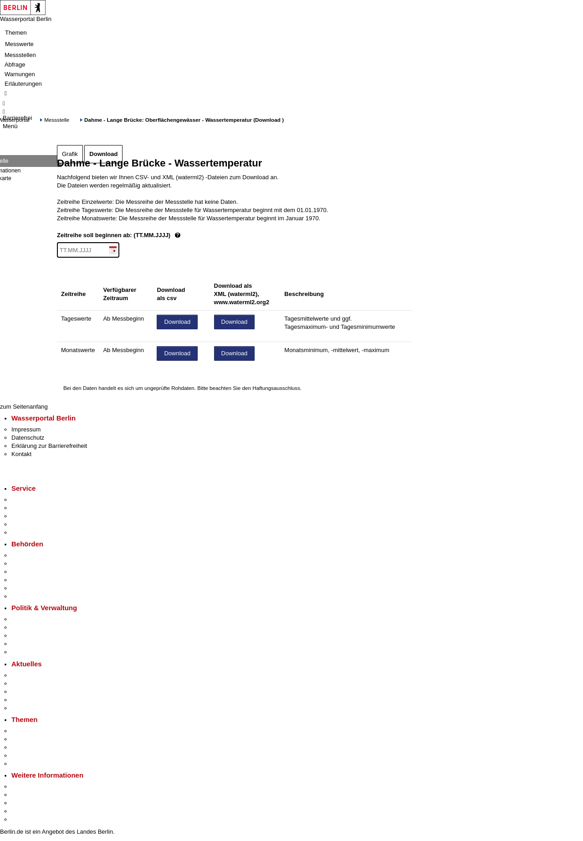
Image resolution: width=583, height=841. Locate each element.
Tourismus (24, 794)
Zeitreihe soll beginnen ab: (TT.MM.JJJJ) (149, 235)
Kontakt (21, 454)
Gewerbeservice (32, 532)
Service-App (27, 499)
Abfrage (15, 64)
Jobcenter (24, 588)
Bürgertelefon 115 (34, 516)
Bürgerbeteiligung (34, 635)
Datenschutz (27, 437)
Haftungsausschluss (276, 388)
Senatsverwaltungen (38, 563)
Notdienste (25, 524)
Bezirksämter (28, 571)
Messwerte (19, 44)
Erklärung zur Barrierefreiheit (49, 445)
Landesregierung (33, 619)
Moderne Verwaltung (38, 747)
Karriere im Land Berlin (41, 627)
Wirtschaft (24, 802)
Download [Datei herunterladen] (177, 321)
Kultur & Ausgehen (36, 786)
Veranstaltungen (32, 691)
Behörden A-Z (29, 555)
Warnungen (20, 74)
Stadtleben (25, 811)
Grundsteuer (27, 763)
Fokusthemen (29, 730)
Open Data (25, 643)
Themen (16, 32)
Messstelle (56, 120)
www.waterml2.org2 (242, 302)
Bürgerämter (27, 579)
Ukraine (21, 699)
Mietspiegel (26, 755)
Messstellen (20, 55)
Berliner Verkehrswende (42, 739)
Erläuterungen (23, 83)
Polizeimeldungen (34, 683)
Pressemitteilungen (36, 675)
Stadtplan (23, 819)
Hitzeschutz (26, 708)
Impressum (26, 429)
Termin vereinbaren (36, 507)
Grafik (70, 154)
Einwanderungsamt (36, 596)
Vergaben (24, 652)
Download (103, 154)
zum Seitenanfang (24, 406)
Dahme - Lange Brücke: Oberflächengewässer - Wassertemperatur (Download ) (184, 120)
